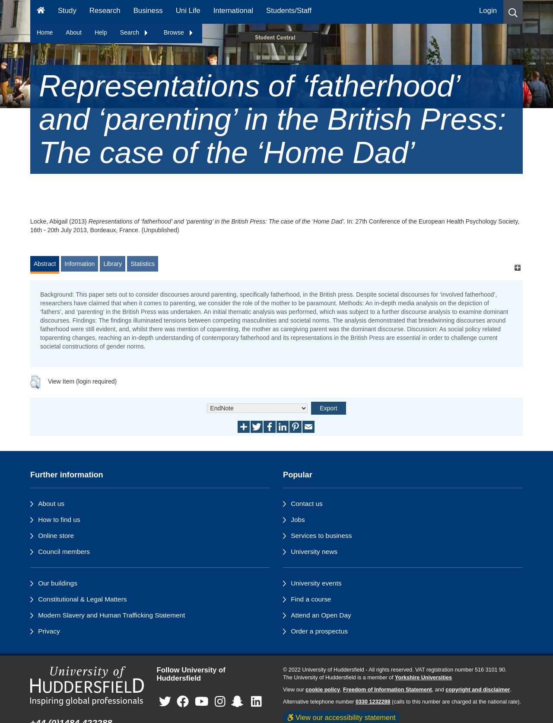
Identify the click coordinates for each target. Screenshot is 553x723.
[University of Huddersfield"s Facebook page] (183, 701)
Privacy (49, 631)
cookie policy (322, 690)
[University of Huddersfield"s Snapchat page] (239, 701)
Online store (56, 535)
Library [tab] (112, 263)
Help (101, 32)
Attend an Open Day (321, 615)
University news (314, 551)
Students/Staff (288, 10)
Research (105, 10)
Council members (64, 551)
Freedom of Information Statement (387, 690)
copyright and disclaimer (477, 690)
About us (51, 503)
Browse (179, 32)
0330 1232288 (373, 702)
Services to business (321, 535)
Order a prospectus (319, 631)
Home (45, 32)
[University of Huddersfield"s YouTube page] (202, 701)
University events (316, 583)
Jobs (298, 519)
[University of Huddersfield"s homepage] (87, 686)
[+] (517, 268)
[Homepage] (40, 12)
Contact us (307, 503)
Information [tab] (79, 263)
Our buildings (57, 583)
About (74, 32)
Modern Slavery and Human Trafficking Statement (111, 615)
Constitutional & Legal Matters (82, 599)
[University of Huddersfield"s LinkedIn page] (256, 701)
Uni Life (188, 10)
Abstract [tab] (45, 263)
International (233, 10)
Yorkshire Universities (423, 678)
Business (148, 10)
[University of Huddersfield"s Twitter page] (165, 701)
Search (134, 32)
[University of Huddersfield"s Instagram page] (220, 701)
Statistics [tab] (142, 263)
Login (488, 10)
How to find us (59, 519)
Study (67, 10)
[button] (513, 12)
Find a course (311, 599)
